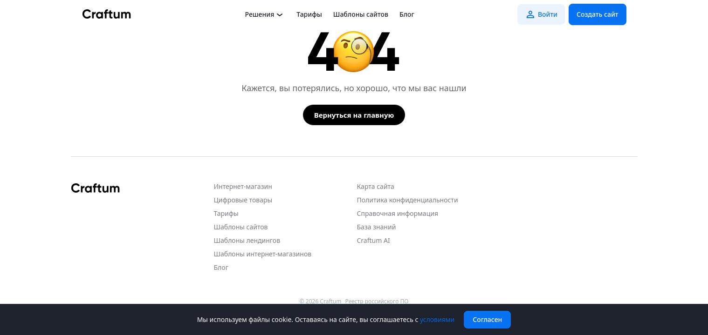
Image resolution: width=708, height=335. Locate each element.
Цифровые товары (243, 199)
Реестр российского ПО (377, 301)
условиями (437, 319)
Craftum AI (373, 240)
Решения (265, 14)
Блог (406, 14)
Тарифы (309, 14)
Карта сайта (375, 186)
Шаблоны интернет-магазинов (263, 253)
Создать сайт (598, 14)
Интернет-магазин (243, 186)
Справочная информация (397, 213)
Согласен (487, 319)
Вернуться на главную (354, 115)
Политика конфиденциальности (407, 199)
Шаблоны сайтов (360, 14)
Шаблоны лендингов (247, 240)
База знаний (376, 226)
